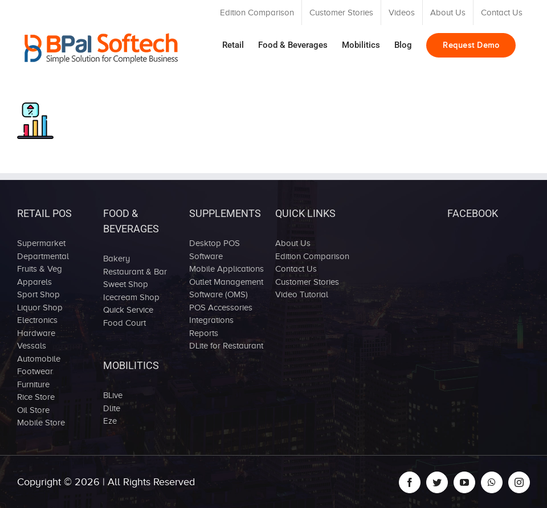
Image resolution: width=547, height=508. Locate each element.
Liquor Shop (40, 307)
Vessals (31, 345)
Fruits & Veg (39, 268)
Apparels (34, 281)
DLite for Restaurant (226, 345)
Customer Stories (307, 281)
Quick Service (128, 309)
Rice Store (36, 397)
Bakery (116, 258)
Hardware (36, 333)
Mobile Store (41, 422)
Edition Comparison (312, 256)
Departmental (43, 256)
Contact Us (296, 268)
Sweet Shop (125, 284)
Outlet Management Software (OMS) (226, 288)
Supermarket (41, 243)
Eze (110, 420)
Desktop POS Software (214, 250)
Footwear (35, 371)
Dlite (111, 408)
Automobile (38, 358)
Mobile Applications (226, 268)
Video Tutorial (301, 294)
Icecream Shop (131, 297)
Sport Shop (38, 294)
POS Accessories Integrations (220, 314)
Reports (203, 333)
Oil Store (33, 410)
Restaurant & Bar (135, 271)
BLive (113, 395)
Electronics (37, 320)
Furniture (33, 384)
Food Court (124, 322)
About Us (293, 243)
